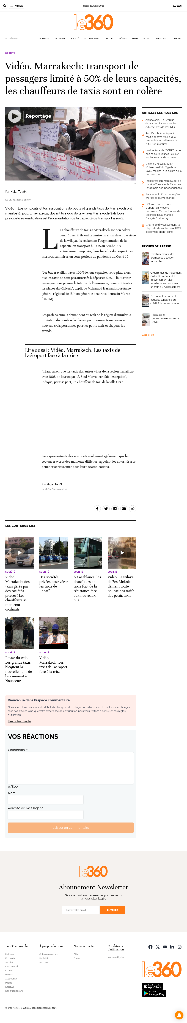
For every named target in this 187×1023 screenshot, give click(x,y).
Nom (11, 793)
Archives (43, 962)
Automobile (11, 979)
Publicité (43, 958)
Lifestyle (161, 38)
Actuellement (12, 38)
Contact (77, 958)
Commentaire (18, 750)
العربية (177, 5)
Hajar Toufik (18, 191)
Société (75, 38)
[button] (179, 1015)
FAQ (76, 954)
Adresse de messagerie (25, 808)
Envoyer (112, 910)
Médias (122, 38)
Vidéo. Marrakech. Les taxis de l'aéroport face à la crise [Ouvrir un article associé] (72, 353)
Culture (109, 38)
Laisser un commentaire (71, 827)
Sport (135, 38)
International (92, 38)
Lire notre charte (19, 721)
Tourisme (177, 38)
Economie (60, 38)
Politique (45, 38)
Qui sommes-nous (48, 954)
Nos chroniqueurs (14, 991)
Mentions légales (116, 957)
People (147, 38)
